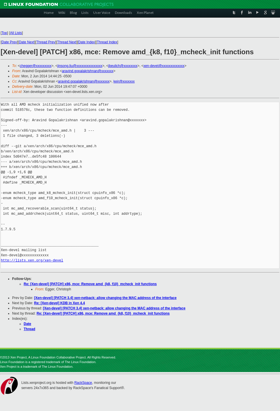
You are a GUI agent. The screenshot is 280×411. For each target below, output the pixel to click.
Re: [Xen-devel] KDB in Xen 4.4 (59, 303)
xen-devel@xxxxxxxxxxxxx (163, 66)
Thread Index (107, 42)
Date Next (26, 42)
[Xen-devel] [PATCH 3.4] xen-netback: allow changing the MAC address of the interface (105, 298)
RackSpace (83, 383)
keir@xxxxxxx (124, 81)
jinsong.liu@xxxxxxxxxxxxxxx (79, 66)
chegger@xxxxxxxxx (36, 66)
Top (4, 33)
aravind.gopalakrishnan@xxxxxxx (87, 71)
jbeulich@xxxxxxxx (122, 66)
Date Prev (9, 42)
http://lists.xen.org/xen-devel (32, 260)
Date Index (86, 42)
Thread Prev (45, 42)
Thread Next (66, 42)
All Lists (16, 33)
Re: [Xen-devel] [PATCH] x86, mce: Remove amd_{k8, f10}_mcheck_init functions (90, 284)
